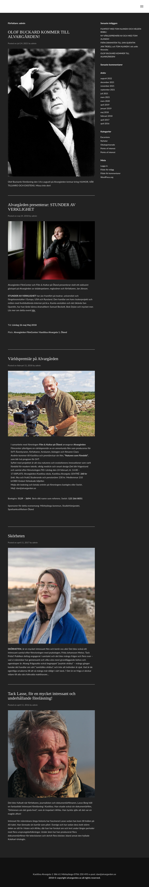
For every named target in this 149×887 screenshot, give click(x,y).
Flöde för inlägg (107, 169)
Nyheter (104, 141)
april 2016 (105, 123)
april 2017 (105, 120)
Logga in (104, 166)
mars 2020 (105, 101)
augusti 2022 (106, 78)
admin (33, 43)
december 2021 (107, 82)
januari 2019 (106, 108)
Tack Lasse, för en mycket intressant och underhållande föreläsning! (41, 695)
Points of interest (108, 148)
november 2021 (107, 86)
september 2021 (108, 89)
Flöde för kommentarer (111, 173)
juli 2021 (104, 93)
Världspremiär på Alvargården (33, 358)
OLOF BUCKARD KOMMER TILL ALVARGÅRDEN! (39, 34)
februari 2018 (106, 116)
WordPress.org (107, 177)
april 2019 (105, 104)
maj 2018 (105, 112)
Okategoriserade (108, 144)
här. (33, 310)
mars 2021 (105, 97)
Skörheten (16, 536)
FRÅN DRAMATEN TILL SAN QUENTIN (118, 42)
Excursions (105, 137)
